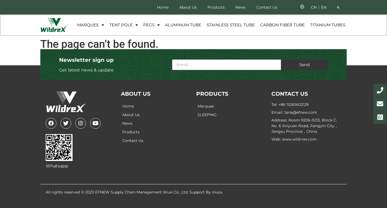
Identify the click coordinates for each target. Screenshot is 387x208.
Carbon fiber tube (282, 24)
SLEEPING (207, 114)
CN (314, 7)
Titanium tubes (327, 24)
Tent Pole (123, 25)
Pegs (151, 25)
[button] (338, 7)
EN (324, 7)
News (240, 7)
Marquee (90, 25)
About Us (188, 7)
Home (163, 7)
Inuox (217, 192)
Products (216, 7)
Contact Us (266, 7)
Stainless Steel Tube (231, 24)
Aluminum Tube (183, 24)
